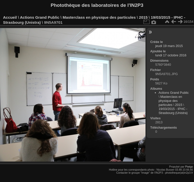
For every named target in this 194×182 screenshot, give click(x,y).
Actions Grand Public (39, 17)
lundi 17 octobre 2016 (170, 55)
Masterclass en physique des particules (99, 17)
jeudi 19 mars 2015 (169, 46)
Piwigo (189, 166)
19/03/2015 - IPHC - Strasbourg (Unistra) (173, 111)
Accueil (10, 17)
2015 (143, 17)
